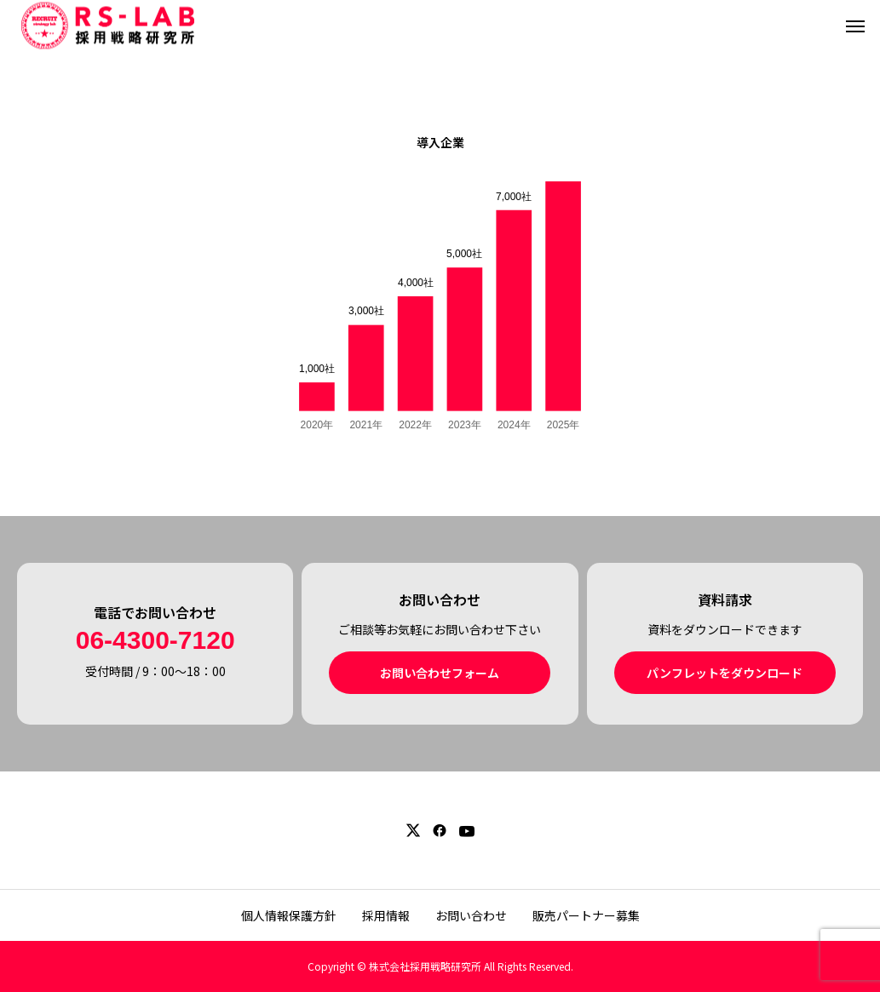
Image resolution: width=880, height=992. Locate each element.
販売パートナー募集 (586, 915)
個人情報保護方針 (288, 915)
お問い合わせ (471, 915)
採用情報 (386, 915)
